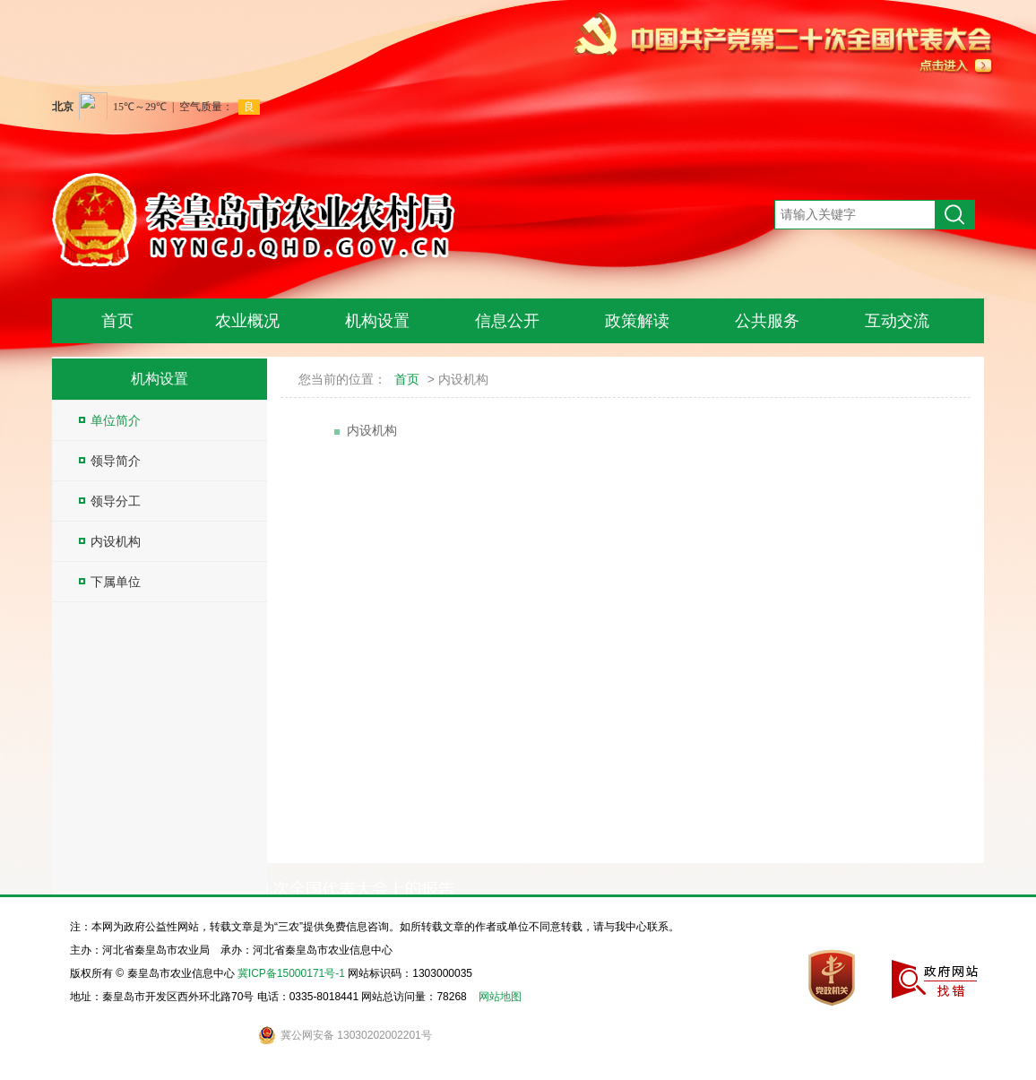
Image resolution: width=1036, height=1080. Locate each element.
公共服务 (767, 321)
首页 (117, 321)
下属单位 (110, 582)
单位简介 (110, 420)
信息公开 (507, 321)
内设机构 (110, 541)
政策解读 (637, 321)
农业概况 (247, 321)
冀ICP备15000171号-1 (291, 973)
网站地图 (500, 996)
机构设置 (377, 321)
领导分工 (110, 501)
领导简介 (110, 461)
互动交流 (897, 321)
